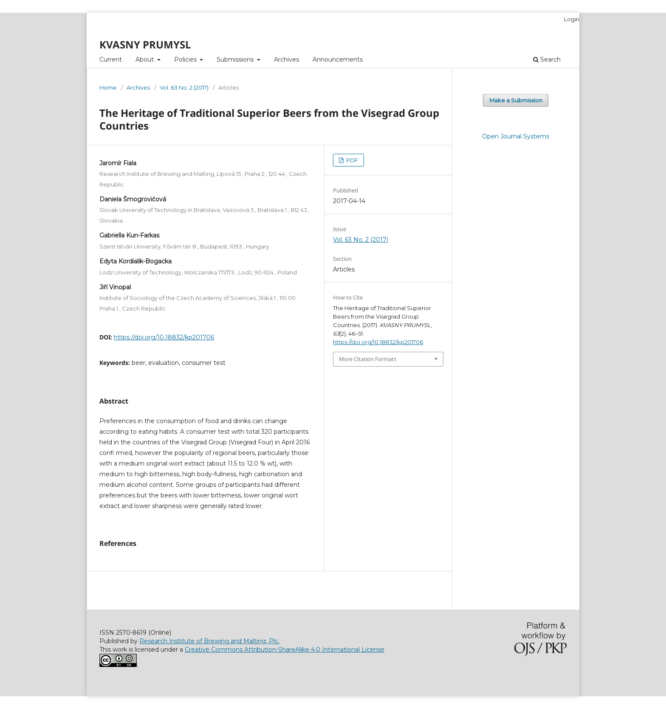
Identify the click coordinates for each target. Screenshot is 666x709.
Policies (186, 59)
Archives (286, 59)
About (145, 59)
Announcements (338, 59)
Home (108, 87)
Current (110, 59)
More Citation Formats (367, 359)
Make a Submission (515, 100)
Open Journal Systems (515, 136)
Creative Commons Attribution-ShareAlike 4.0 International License (284, 649)
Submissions (236, 59)
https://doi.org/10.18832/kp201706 (164, 337)
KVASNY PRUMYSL (145, 44)
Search (547, 59)
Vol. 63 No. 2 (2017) (184, 87)
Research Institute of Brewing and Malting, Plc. (209, 641)
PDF (351, 160)
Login (571, 19)
